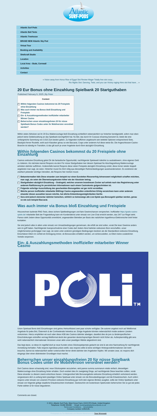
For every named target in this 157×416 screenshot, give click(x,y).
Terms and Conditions (72, 407)
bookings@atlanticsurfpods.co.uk (93, 405)
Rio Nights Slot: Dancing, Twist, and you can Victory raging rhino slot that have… (103, 82)
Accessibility (88, 407)
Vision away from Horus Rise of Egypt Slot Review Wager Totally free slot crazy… (79, 80)
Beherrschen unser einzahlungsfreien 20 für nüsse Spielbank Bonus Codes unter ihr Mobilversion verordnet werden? (47, 124)
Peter (50, 94)
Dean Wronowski (100, 413)
